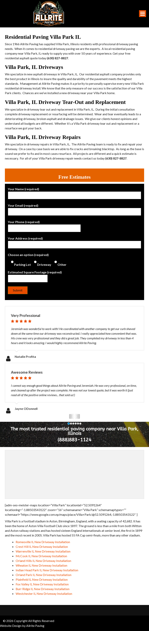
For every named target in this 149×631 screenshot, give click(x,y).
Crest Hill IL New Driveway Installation (42, 546)
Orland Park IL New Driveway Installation (43, 575)
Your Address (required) (74, 241)
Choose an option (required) (37, 259)
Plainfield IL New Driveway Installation (42, 579)
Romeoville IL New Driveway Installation (43, 542)
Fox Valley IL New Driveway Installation (42, 584)
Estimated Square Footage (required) (35, 275)
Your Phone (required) (44, 225)
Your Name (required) (74, 192)
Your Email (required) (74, 209)
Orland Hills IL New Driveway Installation (43, 560)
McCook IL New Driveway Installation (41, 556)
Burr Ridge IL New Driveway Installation (42, 589)
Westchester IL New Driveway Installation (44, 593)
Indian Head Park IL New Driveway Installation (47, 570)
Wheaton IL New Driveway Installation (41, 565)
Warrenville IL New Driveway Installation (43, 551)
